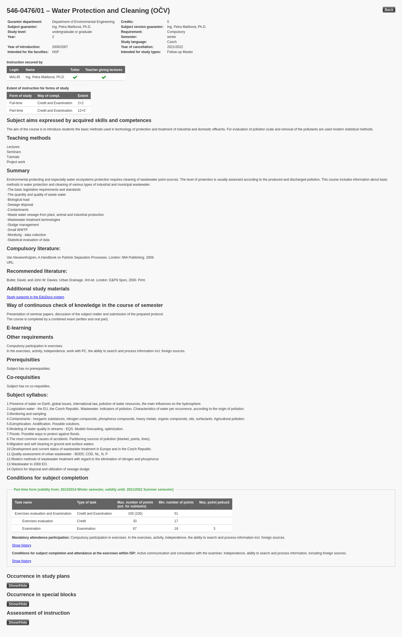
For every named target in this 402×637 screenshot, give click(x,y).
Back (389, 10)
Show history (21, 545)
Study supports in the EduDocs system (35, 297)
